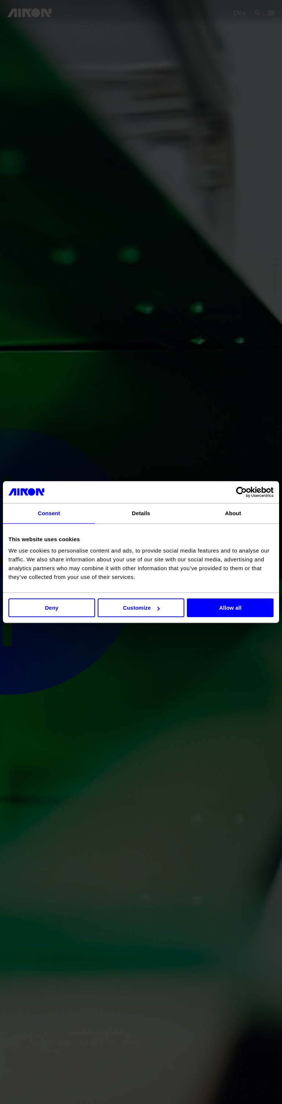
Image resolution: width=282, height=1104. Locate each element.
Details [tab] (141, 513)
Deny (51, 608)
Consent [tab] (49, 513)
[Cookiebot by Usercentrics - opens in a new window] (241, 492)
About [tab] (233, 513)
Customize (141, 608)
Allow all (230, 608)
